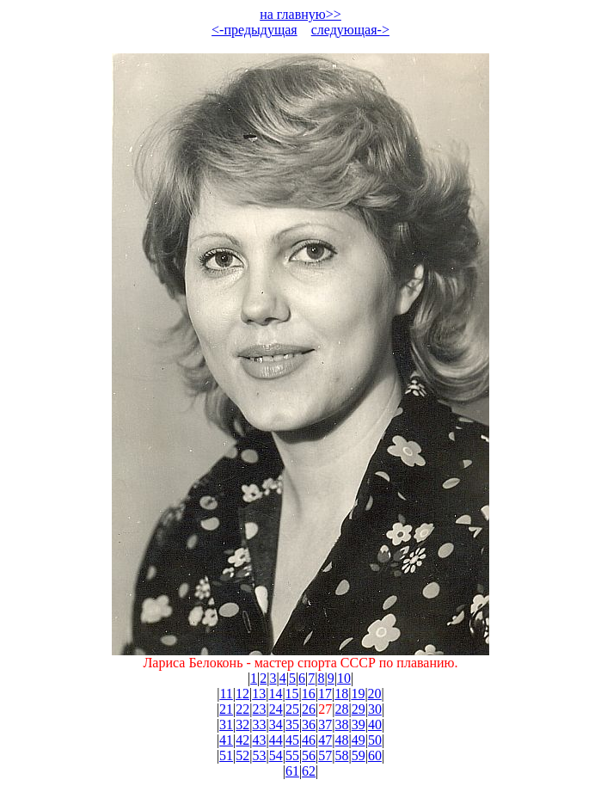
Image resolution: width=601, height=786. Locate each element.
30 (375, 709)
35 (292, 724)
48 (342, 740)
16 (309, 693)
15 (292, 693)
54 (276, 755)
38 (342, 724)
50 (375, 740)
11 (225, 693)
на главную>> (300, 14)
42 (242, 740)
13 (259, 693)
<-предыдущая (254, 29)
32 (242, 724)
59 (358, 755)
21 (226, 709)
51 (226, 755)
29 (358, 709)
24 (276, 709)
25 (292, 709)
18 (341, 693)
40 (375, 724)
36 (309, 724)
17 (325, 693)
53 (259, 755)
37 (325, 724)
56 (309, 755)
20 (375, 693)
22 (242, 709)
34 (276, 724)
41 (226, 740)
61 (292, 771)
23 (259, 709)
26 (309, 709)
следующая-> (350, 29)
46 (309, 740)
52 (242, 755)
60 (375, 755)
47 (325, 740)
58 (342, 755)
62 (309, 771)
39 (358, 724)
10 (344, 678)
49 (358, 740)
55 (292, 755)
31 (226, 724)
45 (292, 740)
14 (275, 693)
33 (259, 724)
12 (242, 693)
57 (325, 755)
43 (259, 740)
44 (276, 740)
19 (358, 693)
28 (342, 709)
